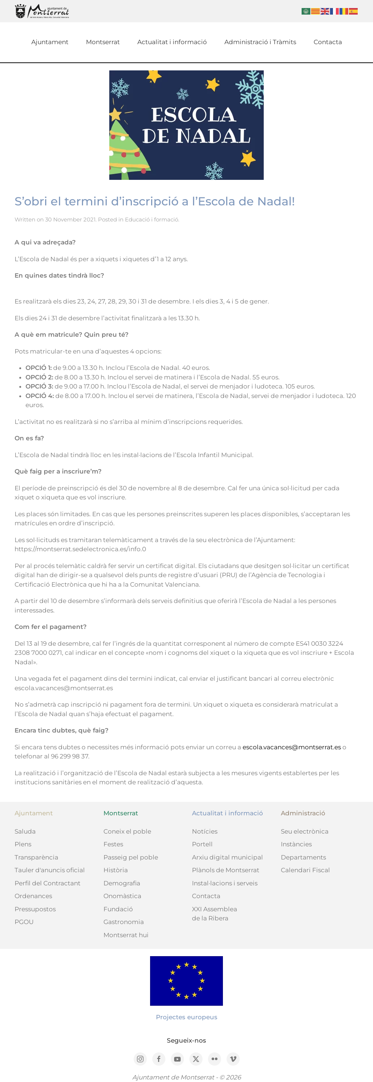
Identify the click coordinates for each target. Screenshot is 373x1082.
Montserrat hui (126, 935)
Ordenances (33, 896)
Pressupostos (35, 909)
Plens (23, 844)
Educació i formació (151, 219)
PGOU (24, 922)
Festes (113, 844)
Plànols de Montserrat (225, 870)
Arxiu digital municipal (227, 857)
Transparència (36, 857)
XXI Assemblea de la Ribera (214, 913)
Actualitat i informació (172, 42)
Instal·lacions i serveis (225, 883)
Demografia (121, 883)
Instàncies (296, 844)
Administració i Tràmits (260, 42)
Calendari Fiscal (305, 870)
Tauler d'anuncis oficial (50, 870)
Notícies (204, 831)
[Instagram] (140, 1059)
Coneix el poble (127, 831)
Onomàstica (122, 896)
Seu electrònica (305, 831)
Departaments (303, 857)
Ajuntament (49, 42)
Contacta (328, 42)
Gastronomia (123, 922)
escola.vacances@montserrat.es (292, 747)
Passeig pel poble (130, 857)
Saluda (25, 831)
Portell (202, 844)
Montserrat (103, 42)
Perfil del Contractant (48, 883)
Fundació (118, 909)
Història (115, 870)
